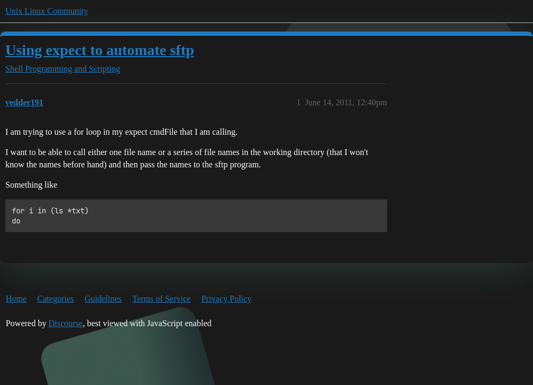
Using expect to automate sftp (99, 50)
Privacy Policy (227, 298)
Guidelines (102, 298)
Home (16, 298)
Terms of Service (162, 298)
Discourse (66, 323)
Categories (55, 298)
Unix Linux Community (46, 11)
